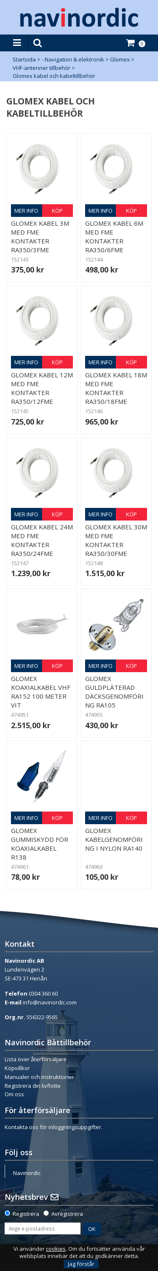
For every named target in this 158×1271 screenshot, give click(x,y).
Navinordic (26, 1173)
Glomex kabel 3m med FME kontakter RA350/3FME (40, 236)
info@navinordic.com (50, 1002)
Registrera (26, 1214)
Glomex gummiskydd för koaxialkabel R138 (39, 843)
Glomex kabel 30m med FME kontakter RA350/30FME (116, 540)
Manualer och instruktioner (39, 1077)
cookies (56, 1248)
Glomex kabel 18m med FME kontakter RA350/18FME (116, 388)
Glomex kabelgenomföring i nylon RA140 (114, 839)
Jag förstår (81, 1264)
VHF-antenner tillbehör (41, 68)
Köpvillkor (17, 1068)
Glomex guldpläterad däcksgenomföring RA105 (114, 691)
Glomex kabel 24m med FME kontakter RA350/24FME (42, 540)
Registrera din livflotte (33, 1085)
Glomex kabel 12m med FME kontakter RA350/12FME (42, 388)
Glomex (120, 59)
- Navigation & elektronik (73, 59)
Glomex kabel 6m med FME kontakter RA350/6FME (114, 236)
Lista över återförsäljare (36, 1059)
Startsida (24, 59)
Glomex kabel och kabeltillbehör (54, 76)
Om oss (14, 1094)
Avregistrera (67, 1214)
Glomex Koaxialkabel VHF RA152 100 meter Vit (40, 691)
